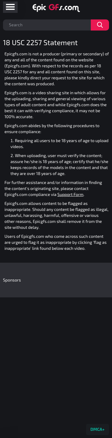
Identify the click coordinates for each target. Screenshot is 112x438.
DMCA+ (97, 429)
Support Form (70, 194)
